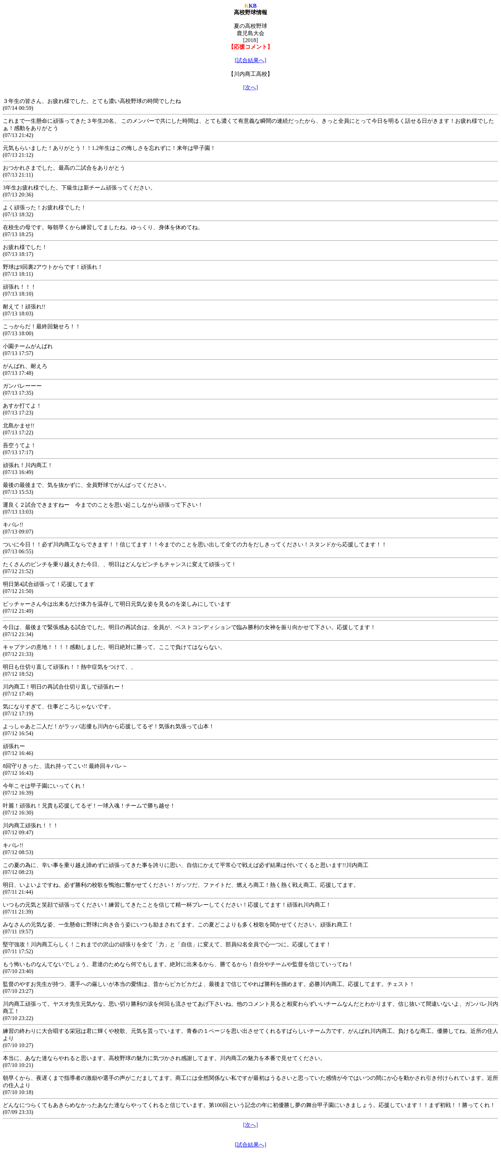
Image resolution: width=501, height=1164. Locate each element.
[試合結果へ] (251, 60)
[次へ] (250, 87)
